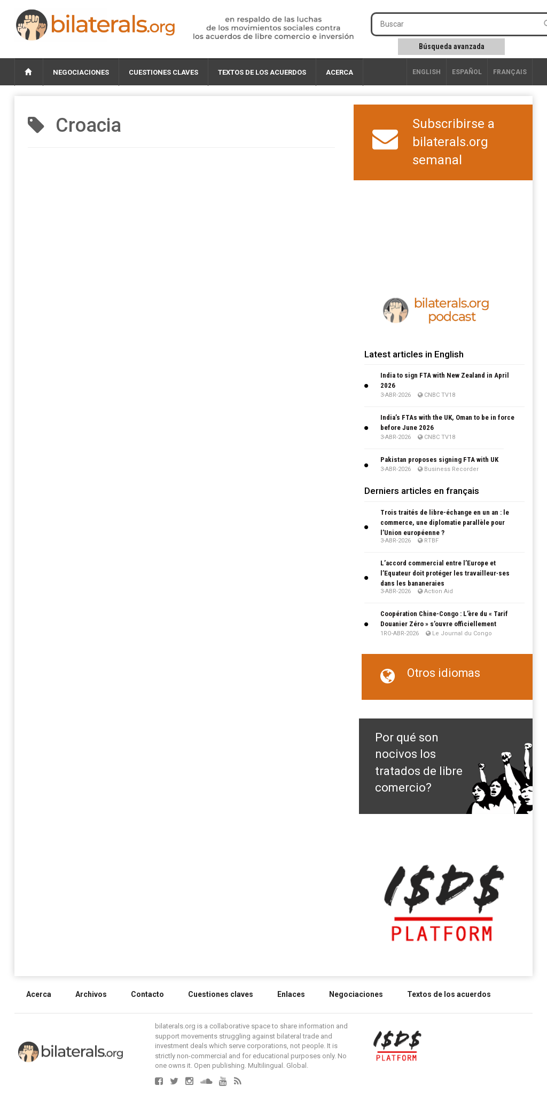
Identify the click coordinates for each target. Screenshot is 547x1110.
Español (467, 72)
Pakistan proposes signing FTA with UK (439, 460)
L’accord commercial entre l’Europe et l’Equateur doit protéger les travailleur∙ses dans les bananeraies (445, 573)
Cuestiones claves (163, 72)
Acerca (339, 72)
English (426, 72)
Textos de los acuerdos (262, 72)
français (510, 72)
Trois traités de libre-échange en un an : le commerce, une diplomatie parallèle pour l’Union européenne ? (444, 522)
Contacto (147, 994)
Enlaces (291, 994)
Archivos (91, 994)
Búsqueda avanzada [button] (452, 46)
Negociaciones (81, 72)
